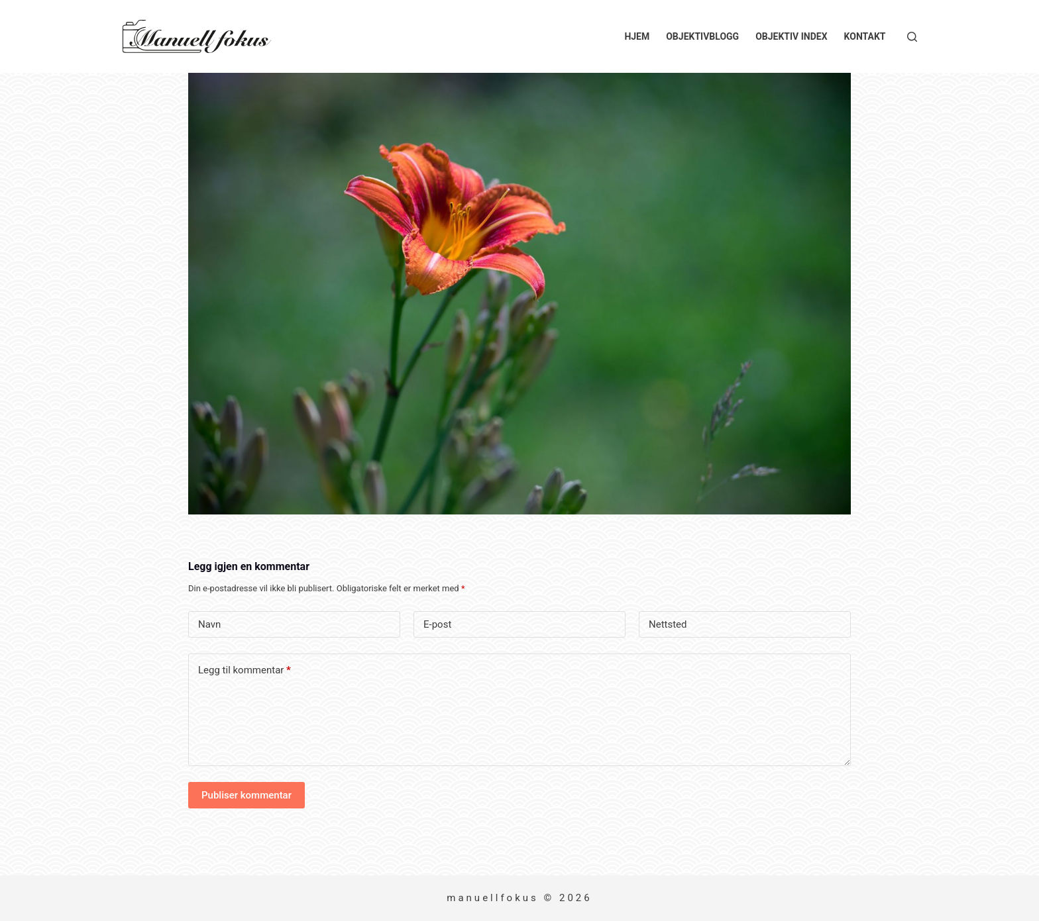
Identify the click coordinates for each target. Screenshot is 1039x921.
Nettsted (668, 624)
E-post (437, 624)
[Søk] (912, 37)
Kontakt (865, 36)
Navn (209, 624)
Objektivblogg (702, 36)
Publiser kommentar (246, 795)
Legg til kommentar (244, 670)
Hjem (636, 36)
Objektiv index (791, 36)
